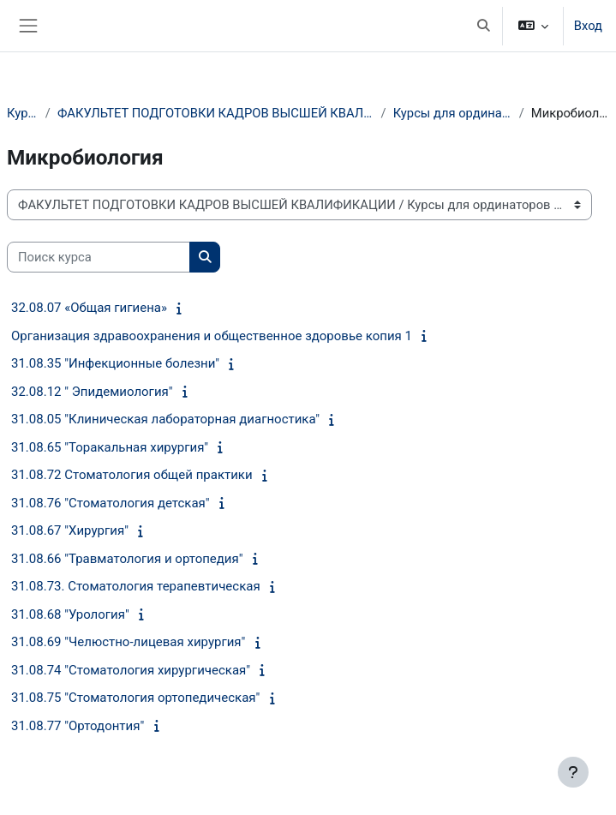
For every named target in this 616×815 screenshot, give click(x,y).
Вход (588, 25)
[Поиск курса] (98, 257)
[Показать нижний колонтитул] (573, 772)
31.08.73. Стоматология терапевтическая (135, 586)
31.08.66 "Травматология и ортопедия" (127, 558)
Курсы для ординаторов (452, 113)
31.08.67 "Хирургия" (70, 530)
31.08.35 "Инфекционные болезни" (115, 363)
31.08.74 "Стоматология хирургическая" (130, 670)
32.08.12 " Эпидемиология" (92, 391)
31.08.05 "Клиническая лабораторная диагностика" (165, 419)
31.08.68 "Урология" (70, 614)
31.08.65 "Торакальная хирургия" (109, 447)
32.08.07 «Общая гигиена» (89, 307)
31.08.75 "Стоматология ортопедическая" (135, 697)
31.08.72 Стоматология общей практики (132, 474)
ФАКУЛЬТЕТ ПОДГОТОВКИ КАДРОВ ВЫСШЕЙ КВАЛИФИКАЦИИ (215, 113)
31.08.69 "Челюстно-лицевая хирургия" (128, 642)
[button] (483, 25)
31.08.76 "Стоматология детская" (110, 503)
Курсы (23, 113)
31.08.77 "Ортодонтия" (77, 726)
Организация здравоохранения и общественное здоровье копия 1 (211, 336)
